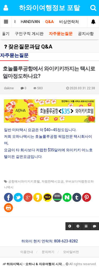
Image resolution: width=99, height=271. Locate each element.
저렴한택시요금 (52, 181)
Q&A (49, 21)
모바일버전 (71, 252)
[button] (69, 226)
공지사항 (86, 33)
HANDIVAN (30, 21)
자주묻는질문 (61, 33)
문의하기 (48, 252)
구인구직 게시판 (29, 33)
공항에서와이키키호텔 (24, 181)
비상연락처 (69, 21)
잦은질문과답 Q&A (28, 46)
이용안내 (26, 252)
